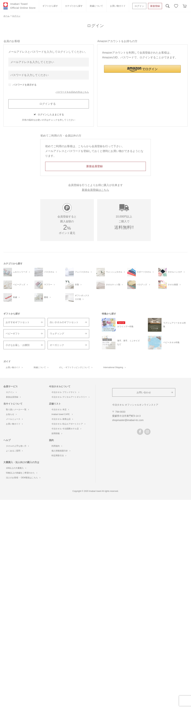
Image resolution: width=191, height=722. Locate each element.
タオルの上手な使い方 (17, 446)
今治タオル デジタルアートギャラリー (70, 397)
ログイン (139, 6)
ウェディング (57, 333)
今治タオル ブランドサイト (65, 392)
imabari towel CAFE (62, 414)
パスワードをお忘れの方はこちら (72, 92)
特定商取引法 (59, 455)
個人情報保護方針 (61, 451)
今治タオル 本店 (60, 409)
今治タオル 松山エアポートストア (68, 424)
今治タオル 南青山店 (62, 419)
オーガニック (57, 345)
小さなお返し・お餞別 (18, 345)
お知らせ (11, 414)
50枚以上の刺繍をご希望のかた (21, 473)
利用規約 (57, 446)
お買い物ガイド (118, 6)
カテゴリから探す (74, 6)
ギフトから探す (50, 6)
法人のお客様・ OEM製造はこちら (23, 477)
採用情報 (57, 433)
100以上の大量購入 (16, 468)
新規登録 (155, 6)
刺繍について (96, 6)
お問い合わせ (144, 392)
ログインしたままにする (51, 114)
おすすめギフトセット (18, 322)
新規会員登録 (13, 397)
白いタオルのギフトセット (64, 322)
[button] (142, 69)
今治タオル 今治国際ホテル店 (66, 428)
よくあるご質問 (14, 451)
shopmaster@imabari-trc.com (128, 420)
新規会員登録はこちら (95, 189)
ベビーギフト (13, 333)
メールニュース (14, 419)
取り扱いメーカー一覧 (17, 409)
